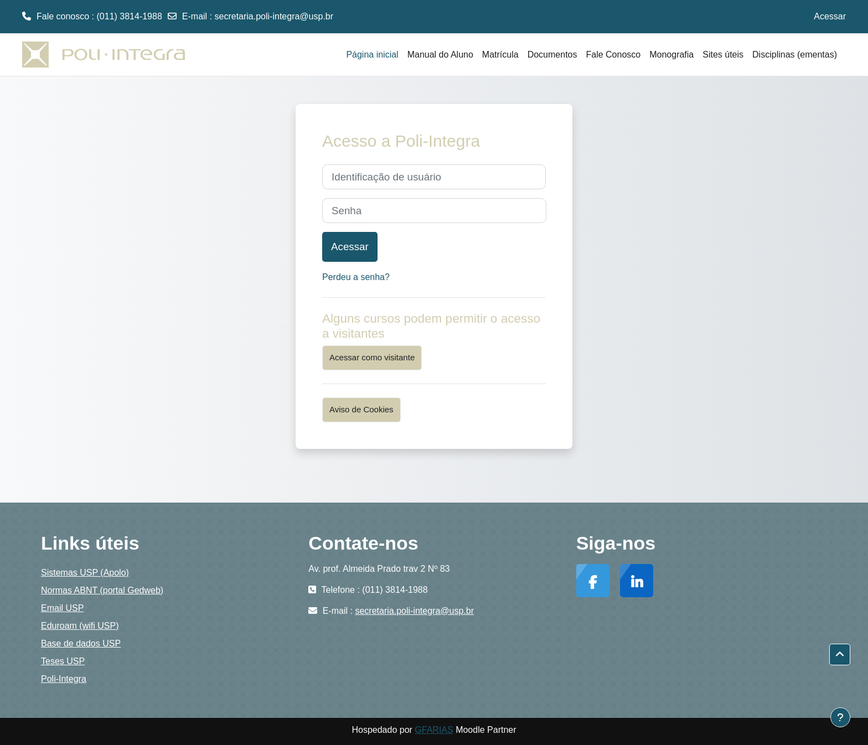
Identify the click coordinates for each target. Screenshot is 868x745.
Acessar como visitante (372, 357)
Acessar (830, 16)
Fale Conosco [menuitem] (613, 54)
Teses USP (63, 661)
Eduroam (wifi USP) (79, 625)
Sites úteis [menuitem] (722, 54)
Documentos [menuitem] (552, 54)
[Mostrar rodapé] (840, 717)
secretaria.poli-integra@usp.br (274, 16)
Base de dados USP (81, 643)
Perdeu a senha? (356, 277)
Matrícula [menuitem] (500, 54)
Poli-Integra (63, 679)
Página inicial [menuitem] (372, 54)
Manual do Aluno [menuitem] (440, 54)
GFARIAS (434, 729)
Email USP (62, 608)
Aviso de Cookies (361, 409)
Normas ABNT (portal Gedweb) (102, 590)
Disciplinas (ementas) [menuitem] (794, 54)
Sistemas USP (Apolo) (85, 572)
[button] (839, 655)
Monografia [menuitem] (671, 54)
